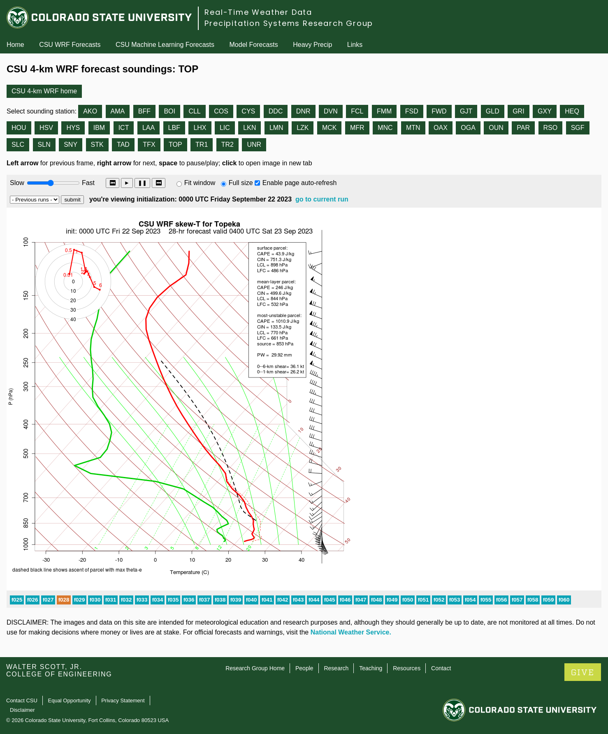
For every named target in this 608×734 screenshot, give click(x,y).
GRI (518, 111)
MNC (385, 127)
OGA (468, 127)
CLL (194, 111)
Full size (241, 182)
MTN (413, 127)
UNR (254, 144)
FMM (384, 111)
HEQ (572, 111)
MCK (329, 127)
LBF (174, 127)
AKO (90, 111)
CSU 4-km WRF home (44, 91)
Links (354, 44)
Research (336, 668)
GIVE (582, 672)
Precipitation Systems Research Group (288, 23)
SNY (70, 144)
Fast (88, 182)
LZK (303, 127)
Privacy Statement (123, 700)
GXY (545, 111)
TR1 (201, 144)
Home (15, 44)
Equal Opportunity (69, 700)
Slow (17, 182)
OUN (496, 127)
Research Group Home (255, 668)
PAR (523, 127)
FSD (411, 111)
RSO (550, 127)
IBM (99, 127)
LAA (148, 127)
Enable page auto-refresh (299, 182)
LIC (225, 127)
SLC (18, 144)
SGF (578, 127)
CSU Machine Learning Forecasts (165, 44)
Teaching (370, 668)
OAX (441, 127)
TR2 (227, 144)
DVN (331, 111)
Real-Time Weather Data (258, 12)
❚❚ (142, 183)
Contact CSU (21, 700)
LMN (276, 127)
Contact (441, 668)
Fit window (200, 182)
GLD (492, 111)
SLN (44, 144)
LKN (249, 127)
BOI (169, 111)
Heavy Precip (312, 44)
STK (97, 144)
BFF (144, 111)
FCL (357, 111)
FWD (439, 111)
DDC (276, 111)
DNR (303, 111)
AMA (118, 111)
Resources (406, 668)
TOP (175, 144)
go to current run (321, 199)
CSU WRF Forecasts (69, 44)
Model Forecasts (254, 44)
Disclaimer (22, 710)
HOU (19, 127)
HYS (73, 127)
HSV (46, 127)
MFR (357, 127)
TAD (123, 144)
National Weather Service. (351, 632)
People (304, 668)
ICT (123, 127)
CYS (248, 111)
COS (221, 111)
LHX (199, 127)
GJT (466, 111)
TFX (149, 144)
